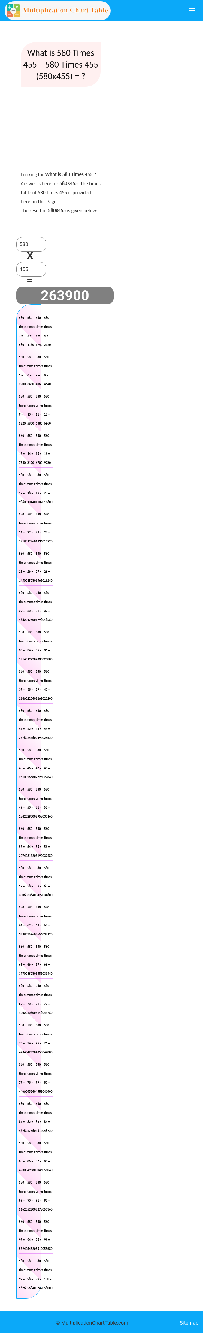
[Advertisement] (66, 130)
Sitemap (189, 1323)
